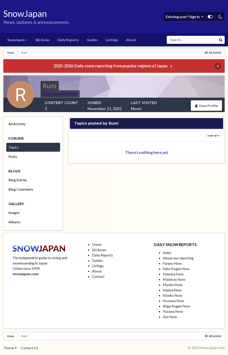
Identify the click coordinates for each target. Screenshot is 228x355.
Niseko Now (172, 295)
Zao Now (170, 317)
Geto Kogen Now (176, 268)
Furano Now (172, 263)
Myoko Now (172, 284)
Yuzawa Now (173, 311)
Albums (14, 222)
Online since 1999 (26, 268)
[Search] (192, 40)
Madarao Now (174, 279)
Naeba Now (172, 290)
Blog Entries (17, 180)
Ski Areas (42, 40)
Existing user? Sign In (184, 16)
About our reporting (178, 258)
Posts (12, 156)
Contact (98, 276)
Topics (13, 147)
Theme (10, 348)
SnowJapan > (17, 40)
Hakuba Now (173, 274)
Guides (92, 40)
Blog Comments (20, 189)
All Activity (17, 124)
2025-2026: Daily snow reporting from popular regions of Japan (110, 65)
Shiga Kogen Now (176, 306)
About (131, 40)
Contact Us (29, 348)
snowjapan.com (25, 274)
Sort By (214, 135)
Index (167, 252)
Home (97, 244)
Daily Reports (68, 40)
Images (14, 212)
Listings (112, 40)
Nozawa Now (173, 301)
